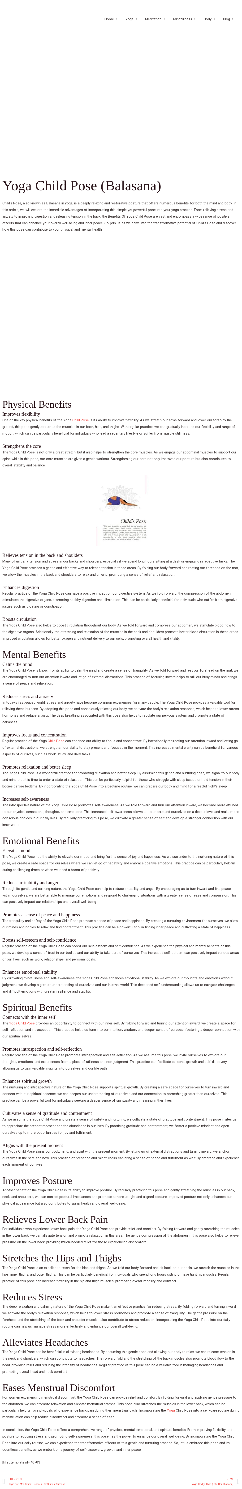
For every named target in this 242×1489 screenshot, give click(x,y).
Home (116, 21)
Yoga (136, 21)
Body (209, 21)
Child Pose (80, 420)
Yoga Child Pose (22, 1023)
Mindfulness (186, 21)
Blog (227, 21)
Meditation (158, 21)
